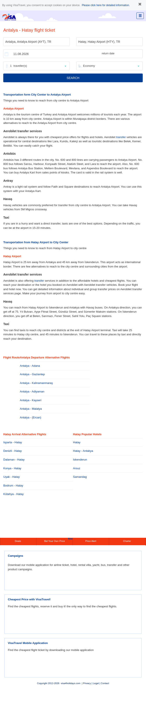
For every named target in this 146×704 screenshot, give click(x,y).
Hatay (76, 442)
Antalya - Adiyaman (32, 391)
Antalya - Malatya (31, 408)
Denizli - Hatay (12, 450)
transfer (121, 137)
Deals (18, 541)
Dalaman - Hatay (14, 459)
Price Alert (90, 541)
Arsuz (76, 468)
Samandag (80, 476)
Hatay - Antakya (83, 450)
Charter (127, 541)
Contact (105, 683)
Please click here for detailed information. (106, 5)
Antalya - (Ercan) (30, 417)
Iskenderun (80, 459)
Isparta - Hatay (12, 442)
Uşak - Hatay (11, 476)
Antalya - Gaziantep (32, 374)
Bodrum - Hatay (13, 485)
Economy (89, 65)
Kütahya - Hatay (13, 494)
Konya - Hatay (12, 468)
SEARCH (73, 78)
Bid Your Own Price (58, 540)
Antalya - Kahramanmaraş (36, 383)
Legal (96, 683)
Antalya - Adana (30, 365)
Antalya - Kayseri (30, 400)
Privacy (87, 683)
